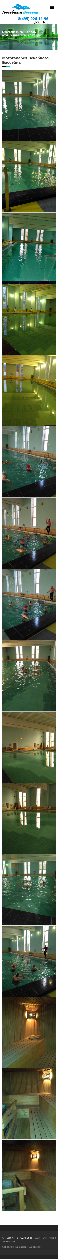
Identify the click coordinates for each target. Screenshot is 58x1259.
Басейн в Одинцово (19, 1237)
